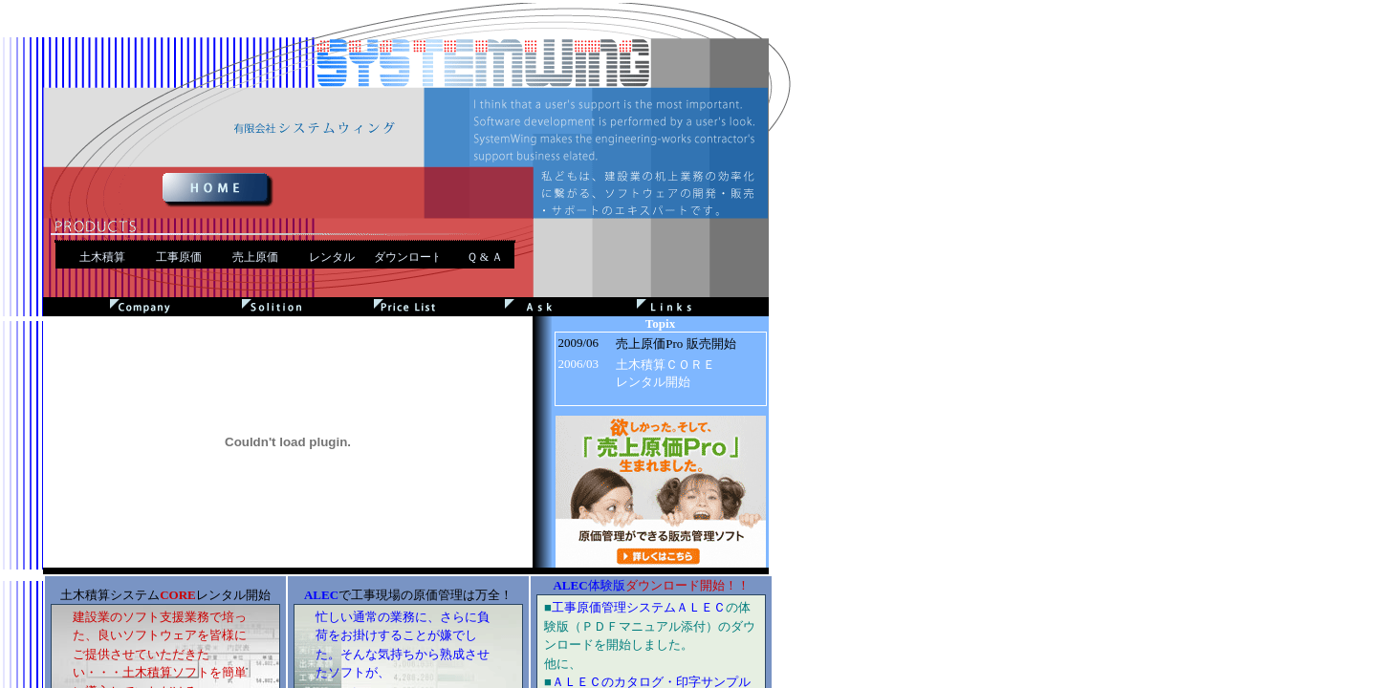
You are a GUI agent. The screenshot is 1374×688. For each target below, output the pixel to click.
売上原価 (255, 257)
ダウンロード (408, 257)
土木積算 (102, 257)
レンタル (332, 257)
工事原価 (179, 257)
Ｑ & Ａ (485, 257)
